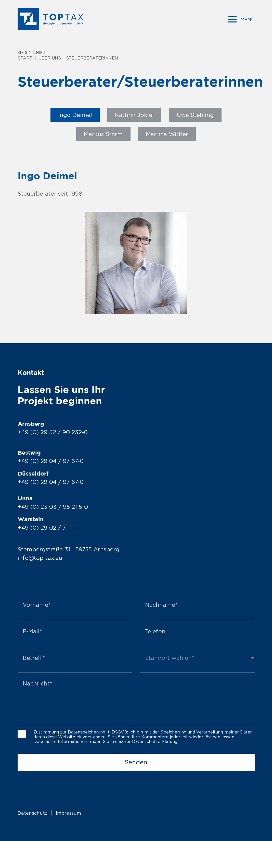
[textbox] (197, 657)
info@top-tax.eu (40, 557)
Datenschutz (32, 812)
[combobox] (197, 660)
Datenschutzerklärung (154, 741)
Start (25, 58)
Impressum (68, 812)
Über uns (49, 58)
